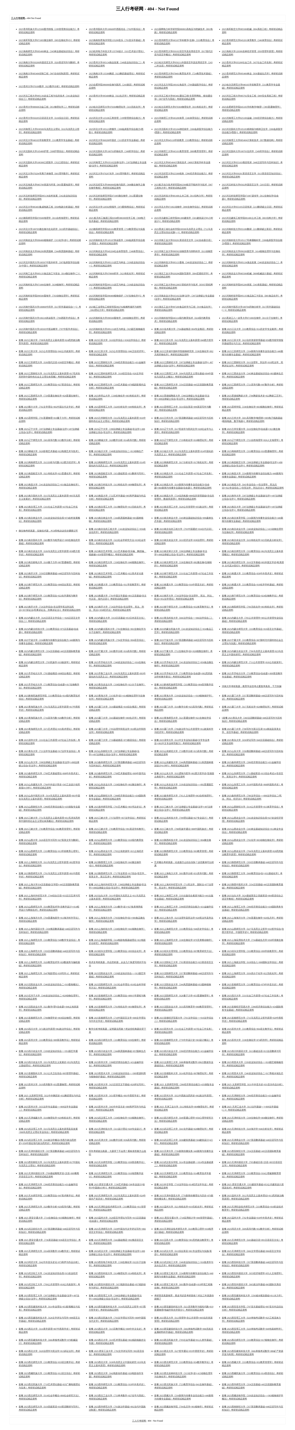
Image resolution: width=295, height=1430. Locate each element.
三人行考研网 (139, 1420)
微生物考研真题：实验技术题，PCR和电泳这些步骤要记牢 (48, 530)
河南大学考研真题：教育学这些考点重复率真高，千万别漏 (251, 686)
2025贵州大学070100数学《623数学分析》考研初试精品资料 (49, 86)
